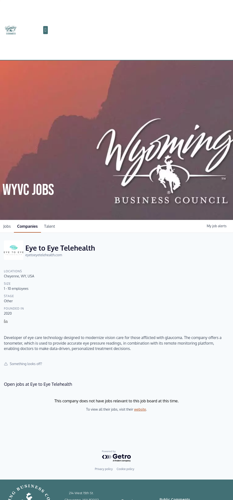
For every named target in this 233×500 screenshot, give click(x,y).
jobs (7, 226)
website (140, 409)
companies (29, 226)
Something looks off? (23, 364)
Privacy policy (104, 469)
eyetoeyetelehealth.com (43, 255)
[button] (45, 30)
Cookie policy (125, 469)
